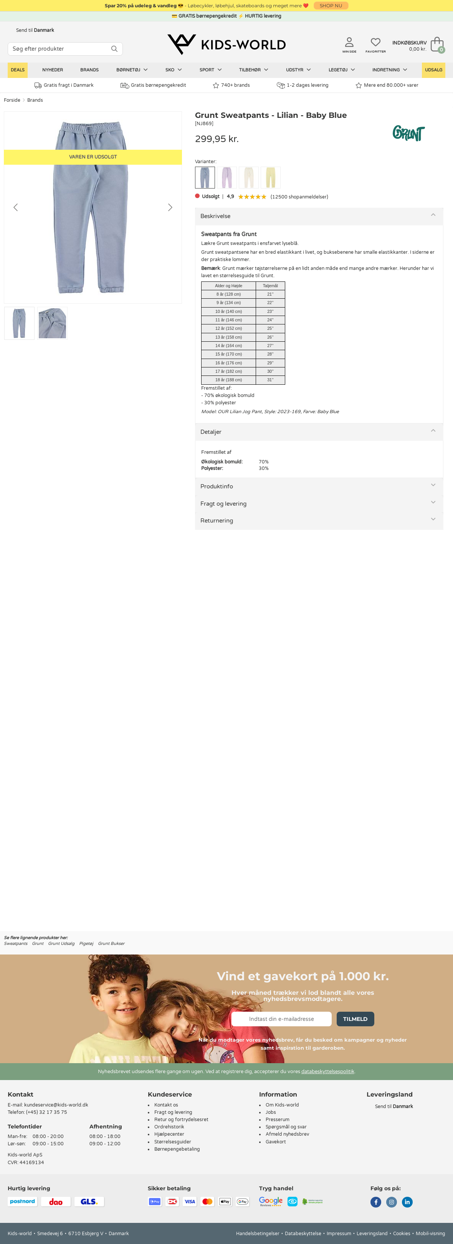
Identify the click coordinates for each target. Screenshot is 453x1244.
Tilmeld (355, 1019)
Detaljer (211, 431)
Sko (173, 70)
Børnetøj (132, 70)
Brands (89, 70)
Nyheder (52, 70)
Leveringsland (372, 1233)
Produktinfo (216, 486)
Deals (18, 70)
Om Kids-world (282, 1105)
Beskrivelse (215, 216)
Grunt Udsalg (61, 943)
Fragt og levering (223, 503)
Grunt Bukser (111, 943)
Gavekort (276, 1142)
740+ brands (231, 85)
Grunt (37, 943)
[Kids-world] (226, 45)
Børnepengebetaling (177, 1149)
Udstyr (298, 70)
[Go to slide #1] (19, 323)
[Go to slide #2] (52, 323)
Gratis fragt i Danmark (64, 85)
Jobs (271, 1112)
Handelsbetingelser (257, 1233)
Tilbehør (253, 70)
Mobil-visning (430, 1233)
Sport (211, 70)
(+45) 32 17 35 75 (46, 1112)
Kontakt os (166, 1105)
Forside (12, 100)
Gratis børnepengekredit (153, 86)
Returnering (216, 520)
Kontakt (20, 1094)
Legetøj (342, 70)
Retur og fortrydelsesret (181, 1119)
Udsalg (433, 70)
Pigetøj (86, 943)
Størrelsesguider (172, 1142)
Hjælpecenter (169, 1134)
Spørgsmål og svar (286, 1127)
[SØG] (114, 49)
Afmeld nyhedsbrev (287, 1134)
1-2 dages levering (303, 85)
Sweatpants (15, 943)
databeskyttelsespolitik (327, 1072)
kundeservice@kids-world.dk (56, 1105)
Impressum (339, 1233)
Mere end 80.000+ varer (386, 85)
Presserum (277, 1119)
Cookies (401, 1233)
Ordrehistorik (169, 1127)
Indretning (389, 70)
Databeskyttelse (303, 1233)
